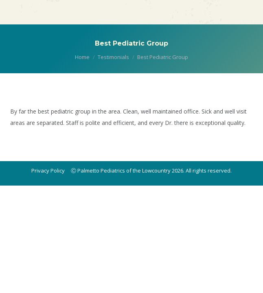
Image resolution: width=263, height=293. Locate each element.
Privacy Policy (48, 170)
